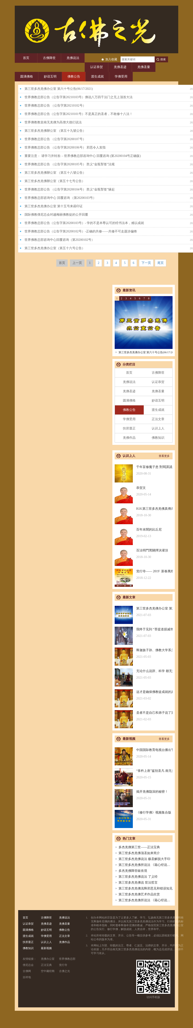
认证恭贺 (96, 67)
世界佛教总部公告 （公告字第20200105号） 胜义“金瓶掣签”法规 (70, 164)
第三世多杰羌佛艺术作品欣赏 (137, 894)
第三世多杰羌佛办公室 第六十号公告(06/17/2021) (59, 88)
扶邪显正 (129, 428)
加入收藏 (111, 59)
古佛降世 (49, 58)
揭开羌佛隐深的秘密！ (144, 795)
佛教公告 (73, 76)
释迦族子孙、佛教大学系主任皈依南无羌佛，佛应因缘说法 (144, 654)
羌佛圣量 (143, 67)
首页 (26, 58)
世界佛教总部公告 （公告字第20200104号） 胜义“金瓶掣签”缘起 (70, 189)
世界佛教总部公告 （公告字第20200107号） (55, 139)
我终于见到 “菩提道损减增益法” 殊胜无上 (144, 633)
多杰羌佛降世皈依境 (131, 870)
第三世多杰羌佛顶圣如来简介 (137, 853)
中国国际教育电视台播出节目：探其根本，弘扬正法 (144, 753)
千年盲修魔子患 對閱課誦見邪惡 (144, 470)
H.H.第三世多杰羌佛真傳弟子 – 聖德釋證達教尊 (144, 512)
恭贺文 (144, 491)
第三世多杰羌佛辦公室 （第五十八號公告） (55, 172)
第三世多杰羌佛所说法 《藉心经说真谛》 (146, 865)
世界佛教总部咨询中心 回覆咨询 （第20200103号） (60, 198)
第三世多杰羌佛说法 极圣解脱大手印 (142, 859)
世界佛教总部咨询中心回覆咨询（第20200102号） (59, 239)
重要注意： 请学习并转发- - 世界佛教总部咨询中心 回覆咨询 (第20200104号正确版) (83, 156)
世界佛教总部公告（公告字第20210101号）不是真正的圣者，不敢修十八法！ (79, 114)
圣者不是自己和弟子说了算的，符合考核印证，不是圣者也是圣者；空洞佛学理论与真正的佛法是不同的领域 (144, 716)
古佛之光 (64, 971)
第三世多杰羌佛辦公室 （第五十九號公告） (55, 130)
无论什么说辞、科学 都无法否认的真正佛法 (144, 674)
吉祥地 (27, 977)
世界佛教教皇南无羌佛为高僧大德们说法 (53, 122)
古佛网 (27, 971)
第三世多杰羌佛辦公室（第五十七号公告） (55, 181)
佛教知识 (158, 437)
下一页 (146, 263)
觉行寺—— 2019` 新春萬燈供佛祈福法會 (144, 575)
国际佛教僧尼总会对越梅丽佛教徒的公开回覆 (56, 214)
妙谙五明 (50, 76)
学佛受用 (121, 76)
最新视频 (46, 948)
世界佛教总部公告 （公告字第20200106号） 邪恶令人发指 (65, 147)
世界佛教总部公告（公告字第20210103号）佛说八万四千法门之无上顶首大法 (79, 97)
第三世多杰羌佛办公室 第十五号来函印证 (54, 206)
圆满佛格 (26, 76)
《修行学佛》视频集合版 (144, 816)
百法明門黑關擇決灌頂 (144, 554)
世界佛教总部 (67, 958)
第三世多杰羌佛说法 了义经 (136, 876)
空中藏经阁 (47, 971)
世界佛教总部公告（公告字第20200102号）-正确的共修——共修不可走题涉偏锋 (81, 231)
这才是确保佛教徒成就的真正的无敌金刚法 (144, 695)
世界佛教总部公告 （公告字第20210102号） (55, 105)
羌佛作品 (129, 437)
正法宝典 (46, 965)
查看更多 (164, 456)
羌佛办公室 (47, 958)
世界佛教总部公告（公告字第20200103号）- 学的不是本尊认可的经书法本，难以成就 (84, 223)
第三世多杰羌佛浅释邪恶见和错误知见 (144, 888)
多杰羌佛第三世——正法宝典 (137, 847)
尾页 (160, 263)
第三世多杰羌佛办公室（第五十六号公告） (55, 248)
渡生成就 (97, 76)
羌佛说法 (73, 58)
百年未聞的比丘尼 (144, 533)
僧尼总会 (28, 965)
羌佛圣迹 (120, 67)
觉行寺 (63, 965)
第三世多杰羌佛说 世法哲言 (136, 882)
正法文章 (158, 419)
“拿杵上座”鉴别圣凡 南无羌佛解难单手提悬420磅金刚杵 (144, 774)
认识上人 (158, 428)
